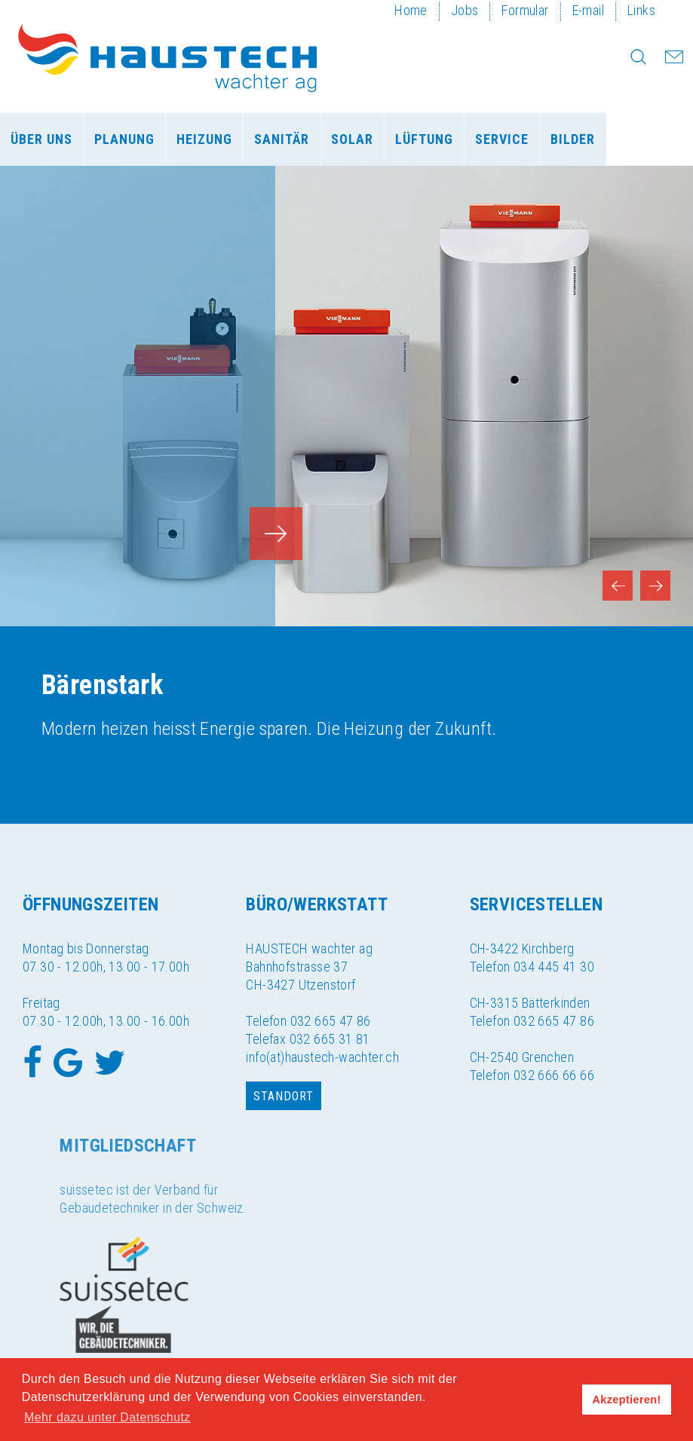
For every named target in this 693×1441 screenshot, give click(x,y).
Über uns (41, 139)
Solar (352, 139)
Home (411, 10)
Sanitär (281, 139)
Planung (124, 139)
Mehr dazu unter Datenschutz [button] (107, 1417)
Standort (283, 1096)
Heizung (204, 139)
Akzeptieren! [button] (627, 1400)
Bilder (572, 139)
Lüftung (424, 139)
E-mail (588, 10)
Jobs (465, 10)
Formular (524, 10)
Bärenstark (102, 685)
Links (641, 10)
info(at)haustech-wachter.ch (322, 1057)
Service (502, 139)
